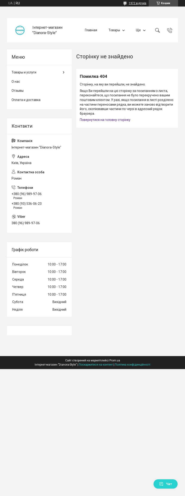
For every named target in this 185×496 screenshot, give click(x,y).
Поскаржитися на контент (96, 364)
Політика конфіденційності (132, 364)
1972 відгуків (137, 3)
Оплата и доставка (26, 100)
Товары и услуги (24, 72)
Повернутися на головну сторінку (105, 120)
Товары (114, 30)
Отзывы (18, 90)
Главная (91, 30)
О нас (16, 81)
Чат (165, 484)
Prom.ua (114, 360)
